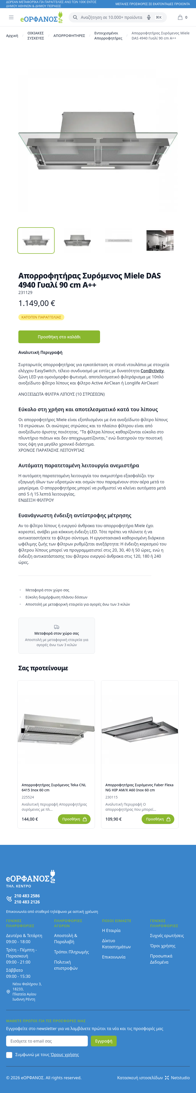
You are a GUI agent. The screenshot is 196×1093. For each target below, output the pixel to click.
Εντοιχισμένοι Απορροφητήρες (108, 36)
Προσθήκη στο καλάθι (59, 337)
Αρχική (12, 35)
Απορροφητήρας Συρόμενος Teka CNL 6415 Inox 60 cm (54, 787)
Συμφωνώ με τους (47, 1054)
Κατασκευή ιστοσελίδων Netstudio (153, 1078)
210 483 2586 (27, 896)
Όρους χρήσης (65, 1054)
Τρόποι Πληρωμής (71, 952)
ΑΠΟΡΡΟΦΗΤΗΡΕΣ (69, 35)
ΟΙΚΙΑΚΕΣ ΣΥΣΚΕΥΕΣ (36, 36)
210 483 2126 (27, 902)
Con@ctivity (152, 371)
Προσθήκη (74, 819)
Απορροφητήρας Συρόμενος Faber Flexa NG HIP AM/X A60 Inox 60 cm (139, 787)
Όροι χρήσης (162, 946)
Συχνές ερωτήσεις (167, 935)
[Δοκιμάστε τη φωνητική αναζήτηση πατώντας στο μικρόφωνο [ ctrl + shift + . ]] (148, 17)
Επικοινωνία (114, 957)
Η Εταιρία (111, 930)
